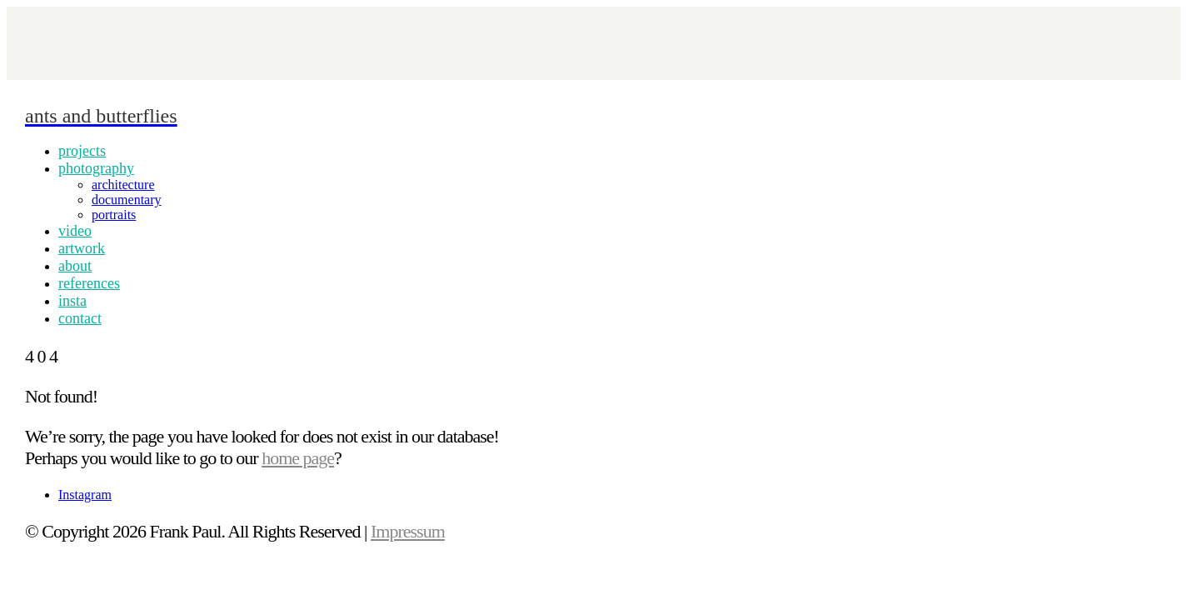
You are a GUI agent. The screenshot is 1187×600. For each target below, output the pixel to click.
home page (298, 458)
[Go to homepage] (101, 113)
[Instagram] (85, 495)
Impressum (408, 531)
